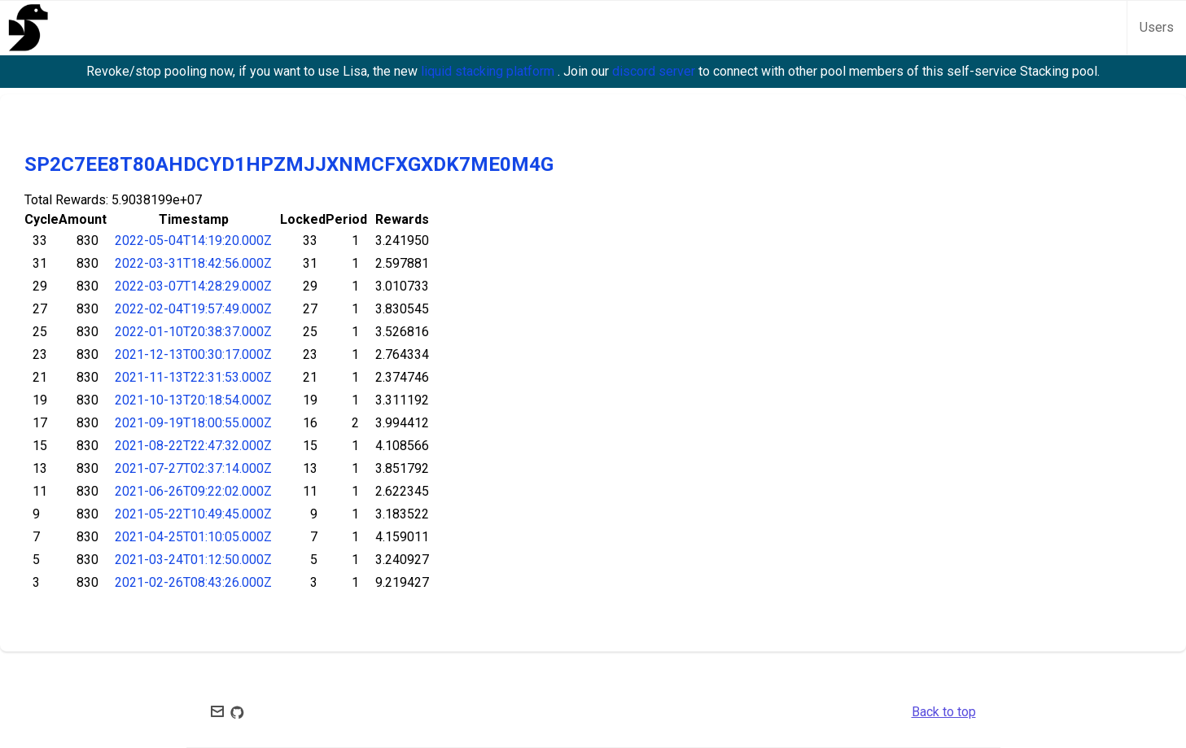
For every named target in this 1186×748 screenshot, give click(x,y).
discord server (655, 71)
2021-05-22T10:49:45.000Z (193, 514)
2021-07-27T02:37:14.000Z (193, 468)
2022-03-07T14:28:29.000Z (193, 286)
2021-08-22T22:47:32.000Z (193, 445)
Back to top (944, 712)
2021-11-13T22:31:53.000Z (193, 377)
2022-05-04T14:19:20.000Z (193, 240)
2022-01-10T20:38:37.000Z (193, 331)
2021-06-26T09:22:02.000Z (193, 491)
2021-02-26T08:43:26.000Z (193, 582)
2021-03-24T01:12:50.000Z (193, 559)
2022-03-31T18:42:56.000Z (193, 263)
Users (1157, 27)
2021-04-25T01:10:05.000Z (193, 537)
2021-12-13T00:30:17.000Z (193, 354)
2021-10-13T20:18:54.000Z (193, 400)
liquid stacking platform (489, 71)
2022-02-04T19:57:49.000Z (193, 309)
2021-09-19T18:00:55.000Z (193, 423)
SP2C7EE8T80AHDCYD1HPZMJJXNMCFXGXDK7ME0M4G (289, 164)
